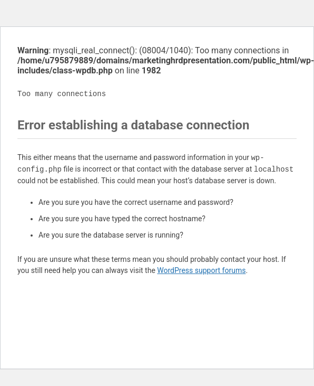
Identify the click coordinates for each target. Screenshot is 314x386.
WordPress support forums (201, 270)
